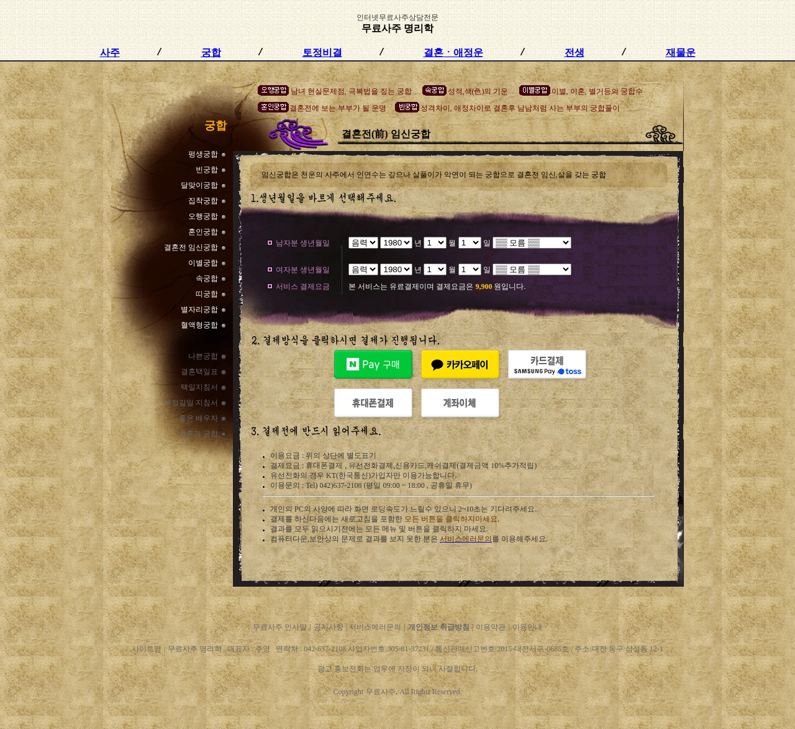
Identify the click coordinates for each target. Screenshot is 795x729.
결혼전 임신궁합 (191, 247)
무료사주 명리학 (397, 28)
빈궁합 (207, 169)
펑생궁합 (203, 154)
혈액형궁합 (199, 325)
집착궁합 (203, 200)
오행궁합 (203, 216)
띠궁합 (207, 294)
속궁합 (207, 278)
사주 (110, 52)
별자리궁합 (199, 309)
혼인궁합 (203, 231)
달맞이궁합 (199, 185)
